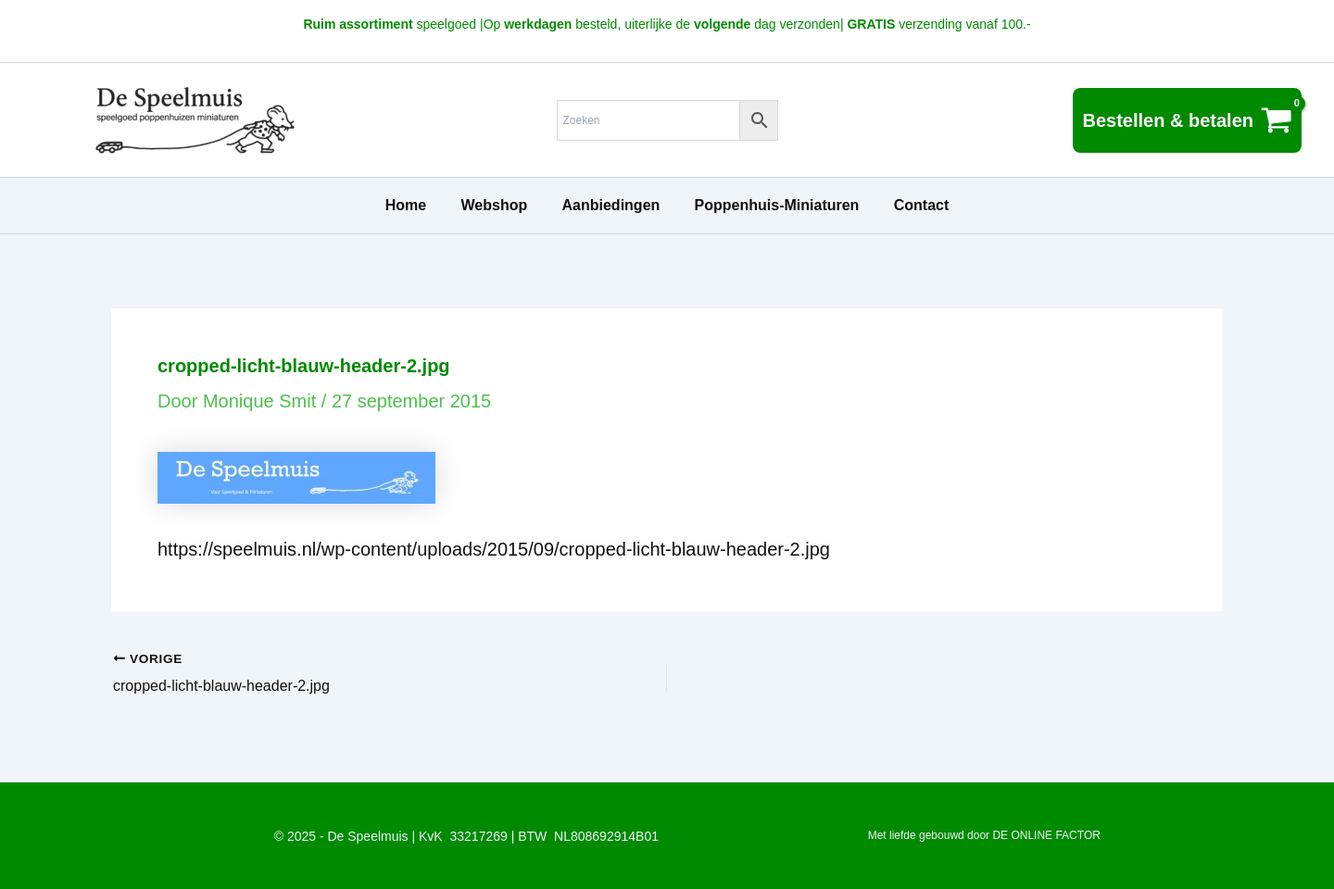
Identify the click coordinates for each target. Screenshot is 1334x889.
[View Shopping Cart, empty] (1187, 120)
